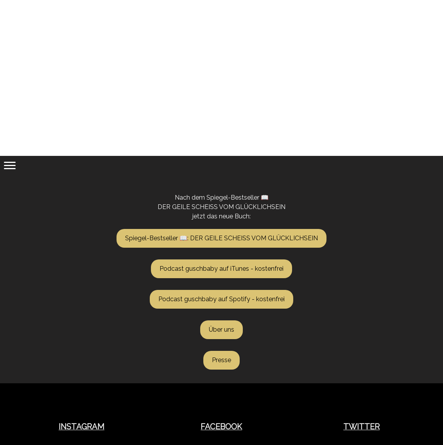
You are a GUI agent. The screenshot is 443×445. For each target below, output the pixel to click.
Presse (221, 360)
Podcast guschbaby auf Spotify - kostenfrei (221, 299)
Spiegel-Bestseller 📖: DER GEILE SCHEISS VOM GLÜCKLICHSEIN (221, 238)
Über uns (221, 329)
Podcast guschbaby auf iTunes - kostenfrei (221, 268)
